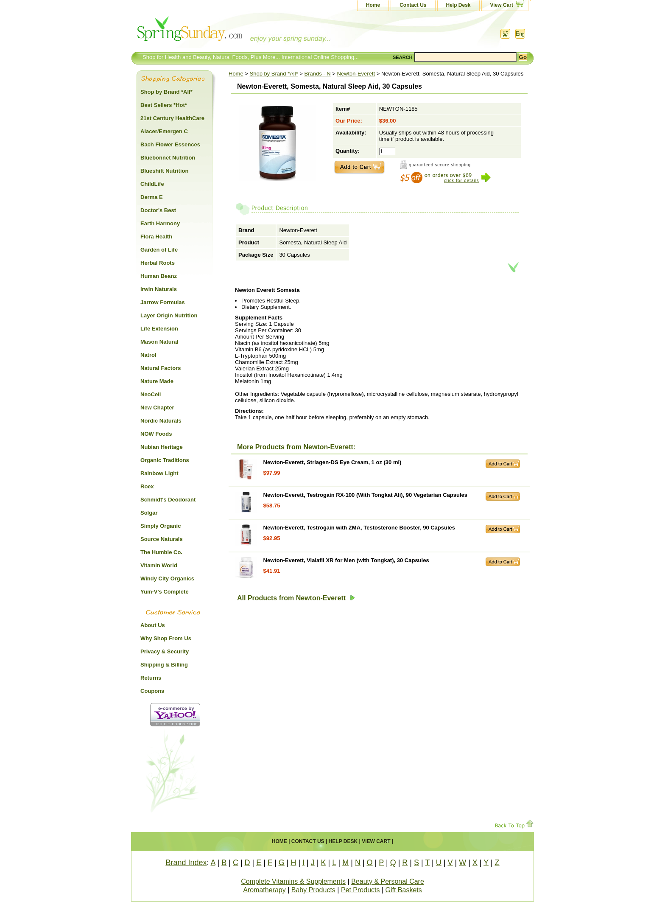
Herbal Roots (157, 263)
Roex (147, 486)
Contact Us (413, 5)
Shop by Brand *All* (274, 73)
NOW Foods (156, 434)
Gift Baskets (404, 890)
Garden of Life (159, 250)
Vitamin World (158, 565)
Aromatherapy (264, 890)
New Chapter (157, 407)
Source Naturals (161, 539)
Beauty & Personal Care (387, 881)
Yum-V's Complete (164, 591)
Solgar (148, 513)
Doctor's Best (158, 210)
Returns (150, 678)
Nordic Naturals (161, 420)
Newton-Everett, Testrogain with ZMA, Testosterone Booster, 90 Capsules (359, 527)
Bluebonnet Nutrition (167, 157)
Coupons (152, 691)
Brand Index (186, 862)
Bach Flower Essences (170, 144)
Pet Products (360, 890)
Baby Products (313, 890)
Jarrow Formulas (162, 302)
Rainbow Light (159, 473)
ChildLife (152, 184)
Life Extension (159, 328)
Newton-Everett (356, 73)
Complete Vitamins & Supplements (293, 881)
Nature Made (156, 381)
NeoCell (150, 394)
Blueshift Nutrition (164, 171)
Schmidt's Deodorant (168, 499)
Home (373, 5)
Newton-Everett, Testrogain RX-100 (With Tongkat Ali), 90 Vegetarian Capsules (365, 495)
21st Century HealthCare (172, 118)
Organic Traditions (164, 460)
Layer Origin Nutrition (168, 315)
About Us (152, 625)
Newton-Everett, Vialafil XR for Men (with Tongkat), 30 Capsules (346, 560)
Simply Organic (160, 526)
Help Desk (458, 5)
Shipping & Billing (164, 664)
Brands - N (318, 73)
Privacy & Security (164, 651)
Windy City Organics (167, 578)
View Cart (501, 5)
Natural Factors (160, 368)
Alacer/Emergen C (164, 131)
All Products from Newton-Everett (296, 598)
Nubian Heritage (161, 447)
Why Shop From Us (165, 638)
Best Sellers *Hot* (163, 105)
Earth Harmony (160, 223)
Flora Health (156, 236)
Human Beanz (158, 276)
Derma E (151, 197)
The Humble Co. (161, 552)
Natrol (148, 355)
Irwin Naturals (158, 289)
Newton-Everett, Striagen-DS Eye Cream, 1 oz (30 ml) (332, 462)
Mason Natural (159, 342)
